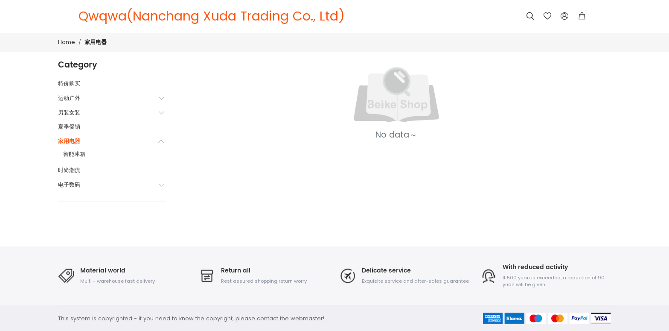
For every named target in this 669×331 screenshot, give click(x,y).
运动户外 (69, 98)
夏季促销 (69, 126)
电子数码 (69, 184)
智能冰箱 (74, 154)
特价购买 (69, 83)
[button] (581, 16)
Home (66, 42)
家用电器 (95, 42)
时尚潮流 (69, 170)
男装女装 (69, 112)
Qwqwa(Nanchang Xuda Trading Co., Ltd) (212, 16)
